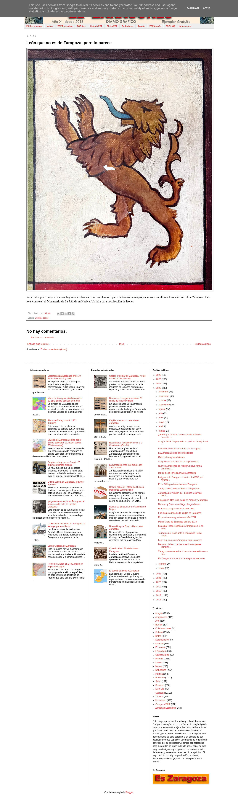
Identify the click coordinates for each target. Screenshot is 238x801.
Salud (158, 681)
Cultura (38, 318)
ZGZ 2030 (170, 26)
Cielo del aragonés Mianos (171, 457)
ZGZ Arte (81, 26)
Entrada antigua (203, 344)
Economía (160, 647)
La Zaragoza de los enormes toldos (175, 453)
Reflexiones (127, 26)
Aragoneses (185, 26)
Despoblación (162, 639)
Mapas (50, 26)
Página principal (34, 26)
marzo (162, 431)
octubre (163, 400)
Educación (160, 651)
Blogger (129, 792)
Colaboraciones (163, 628)
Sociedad (160, 693)
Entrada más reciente (38, 344)
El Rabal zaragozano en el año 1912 (176, 508)
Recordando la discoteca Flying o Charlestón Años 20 (125, 444)
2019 (159, 586)
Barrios (159, 624)
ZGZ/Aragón (155, 26)
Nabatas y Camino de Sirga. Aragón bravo (179, 504)
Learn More (193, 8)
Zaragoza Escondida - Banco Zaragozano (179, 488)
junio (161, 417)
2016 (159, 599)
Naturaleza (160, 670)
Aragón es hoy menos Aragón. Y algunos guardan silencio (64, 463)
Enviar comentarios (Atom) (54, 349)
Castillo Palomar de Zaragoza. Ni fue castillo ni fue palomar (127, 377)
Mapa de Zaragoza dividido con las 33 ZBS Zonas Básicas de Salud (65, 399)
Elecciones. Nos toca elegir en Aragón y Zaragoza (183, 500)
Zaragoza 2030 (163, 704)
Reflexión (160, 677)
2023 (159, 388)
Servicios (160, 685)
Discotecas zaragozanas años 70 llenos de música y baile (64, 377)
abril (161, 426)
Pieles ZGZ (112, 26)
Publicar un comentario (42, 337)
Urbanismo (160, 700)
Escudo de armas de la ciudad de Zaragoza (179, 513)
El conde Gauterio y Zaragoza (124, 570)
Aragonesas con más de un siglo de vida (178, 461)
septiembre (165, 404)
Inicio (121, 344)
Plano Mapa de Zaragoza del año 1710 (177, 521)
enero (162, 568)
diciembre (164, 391)
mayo (162, 422)
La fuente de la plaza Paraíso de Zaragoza (179, 448)
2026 (159, 375)
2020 (159, 582)
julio (161, 413)
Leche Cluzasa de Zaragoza (62, 546)
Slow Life (160, 689)
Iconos (46, 318)
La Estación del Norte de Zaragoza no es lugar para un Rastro (66, 525)
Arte (157, 621)
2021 (159, 578)
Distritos (159, 643)
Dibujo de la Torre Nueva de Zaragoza (177, 473)
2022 (159, 573)
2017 (159, 595)
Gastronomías (162, 655)
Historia (159, 658)
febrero (162, 564)
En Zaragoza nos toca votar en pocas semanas (181, 558)
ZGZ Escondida (65, 26)
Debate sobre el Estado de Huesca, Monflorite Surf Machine (126, 488)
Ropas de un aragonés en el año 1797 (177, 517)
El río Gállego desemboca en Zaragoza (177, 484)
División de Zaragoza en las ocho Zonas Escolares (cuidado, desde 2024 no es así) (64, 443)
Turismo (159, 696)
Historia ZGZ (96, 26)
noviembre (164, 396)
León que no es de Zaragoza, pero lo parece (180, 540)
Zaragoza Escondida (165, 708)
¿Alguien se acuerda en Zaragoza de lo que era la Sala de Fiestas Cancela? (66, 504)
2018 (159, 591)
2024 (159, 383)
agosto (162, 409)
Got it (206, 8)
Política (159, 674)
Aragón (141, 26)
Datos (158, 636)
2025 (159, 379)
